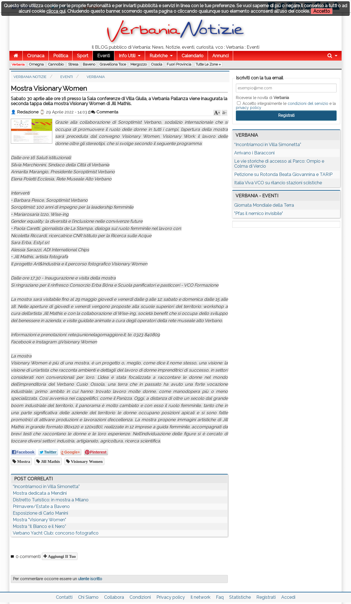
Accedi (288, 597)
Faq (220, 597)
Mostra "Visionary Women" (39, 519)
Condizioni (140, 597)
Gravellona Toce (113, 64)
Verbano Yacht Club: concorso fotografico (56, 533)
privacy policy (248, 107)
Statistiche (240, 597)
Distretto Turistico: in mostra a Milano (51, 499)
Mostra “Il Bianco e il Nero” (39, 526)
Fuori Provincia (179, 64)
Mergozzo (138, 64)
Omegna (36, 64)
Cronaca (35, 55)
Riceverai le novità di (262, 98)
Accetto (321, 11)
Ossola (156, 64)
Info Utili (127, 55)
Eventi (103, 55)
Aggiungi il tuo (61, 556)
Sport (82, 55)
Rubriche (158, 55)
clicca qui (55, 11)
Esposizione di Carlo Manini (40, 513)
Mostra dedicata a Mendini (40, 493)
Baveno (89, 64)
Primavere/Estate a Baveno (41, 506)
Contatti (64, 597)
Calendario (192, 55)
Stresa (73, 64)
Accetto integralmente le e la (286, 105)
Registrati (266, 597)
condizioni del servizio (308, 103)
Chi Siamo (88, 597)
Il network (200, 597)
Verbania (18, 64)
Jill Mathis (50, 461)
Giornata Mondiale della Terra (264, 205)
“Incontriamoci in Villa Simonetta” (46, 486)
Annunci (220, 55)
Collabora (114, 597)
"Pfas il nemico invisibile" (258, 213)
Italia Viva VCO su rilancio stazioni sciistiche (278, 182)
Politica (60, 55)
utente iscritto (90, 579)
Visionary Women (86, 461)
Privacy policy (170, 597)
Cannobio (56, 64)
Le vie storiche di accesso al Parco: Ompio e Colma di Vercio (279, 164)
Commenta (104, 112)
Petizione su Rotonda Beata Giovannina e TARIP (283, 174)
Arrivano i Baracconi (254, 152)
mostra (23, 461)
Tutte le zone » (208, 64)
